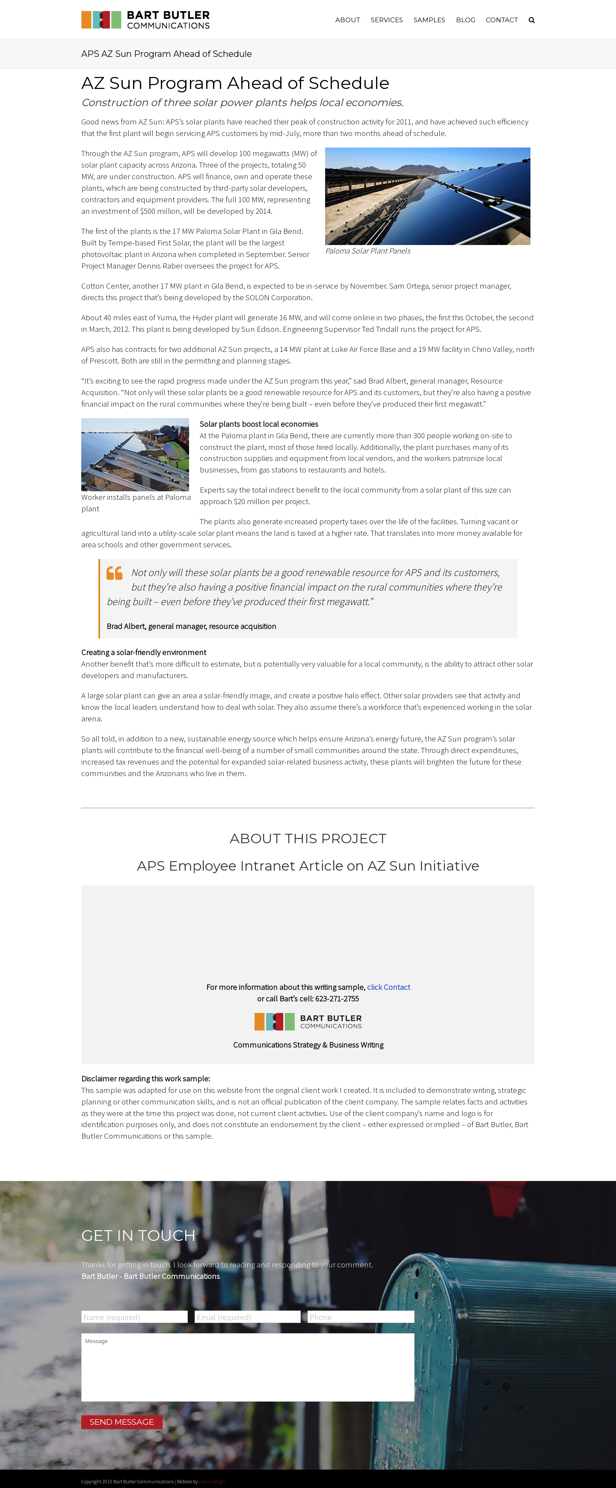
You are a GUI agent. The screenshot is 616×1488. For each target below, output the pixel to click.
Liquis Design (211, 1477)
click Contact (388, 987)
